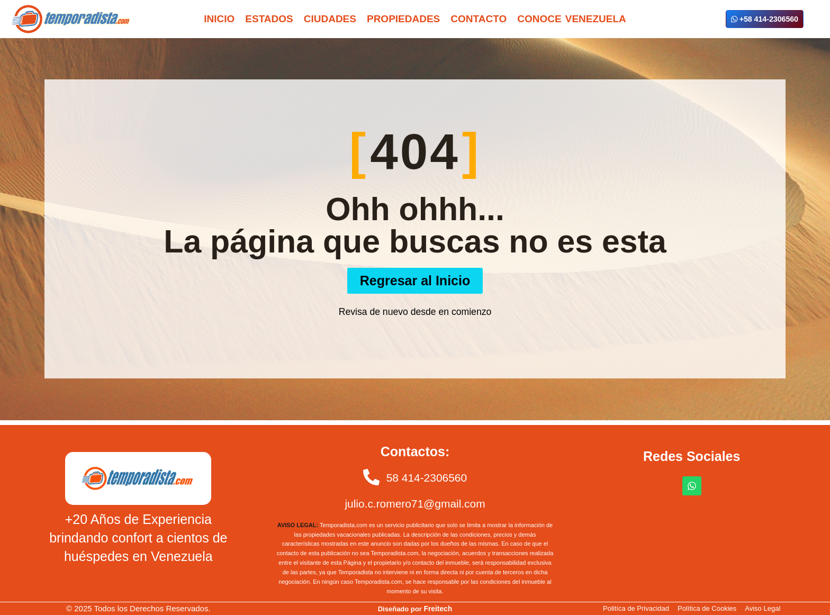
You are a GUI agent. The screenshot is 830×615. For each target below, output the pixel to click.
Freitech (438, 608)
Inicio (219, 18)
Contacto (478, 18)
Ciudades (330, 18)
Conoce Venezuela (571, 18)
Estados (269, 18)
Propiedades (403, 18)
